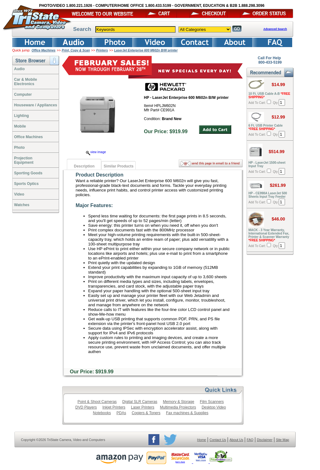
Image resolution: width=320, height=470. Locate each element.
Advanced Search (275, 29)
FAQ (250, 440)
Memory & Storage (178, 402)
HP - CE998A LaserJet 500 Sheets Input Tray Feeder (267, 194)
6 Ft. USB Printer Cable (265, 127)
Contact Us (218, 440)
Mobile (20, 126)
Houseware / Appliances (35, 105)
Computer (23, 94)
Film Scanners (212, 402)
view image (96, 152)
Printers (102, 50)
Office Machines (44, 50)
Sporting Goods (28, 173)
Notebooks (102, 413)
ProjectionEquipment (23, 160)
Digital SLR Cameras (139, 402)
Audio (19, 69)
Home (201, 440)
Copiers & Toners (146, 413)
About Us (236, 440)
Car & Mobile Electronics (25, 81)
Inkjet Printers (113, 407)
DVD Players (86, 407)
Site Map (282, 440)
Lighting (21, 116)
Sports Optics (26, 184)
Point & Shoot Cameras (97, 402)
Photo (19, 147)
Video (19, 194)
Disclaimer (264, 440)
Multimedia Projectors (178, 407)
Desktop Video (214, 407)
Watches (21, 205)
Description (84, 166)
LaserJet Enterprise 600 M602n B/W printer (146, 50)
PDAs (121, 413)
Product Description (99, 174)
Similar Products (118, 166)
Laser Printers (142, 407)
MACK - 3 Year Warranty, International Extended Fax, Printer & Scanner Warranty (268, 235)
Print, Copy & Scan (76, 50)
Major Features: (94, 205)
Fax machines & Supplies (187, 413)
